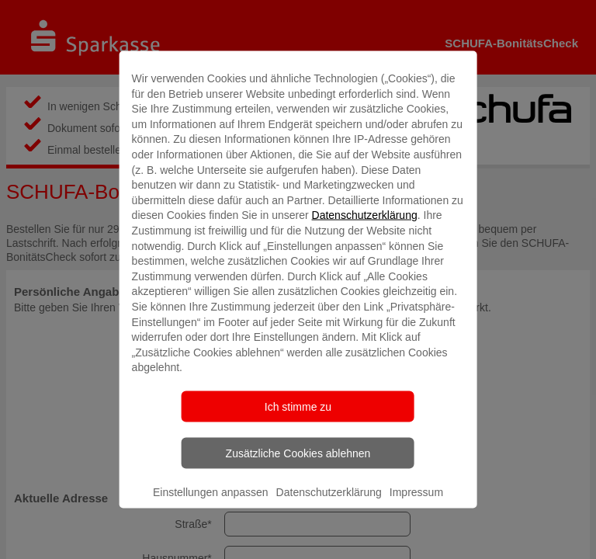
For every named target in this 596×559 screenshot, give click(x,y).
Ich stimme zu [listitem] (298, 406)
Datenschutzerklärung (365, 215)
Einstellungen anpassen (211, 491)
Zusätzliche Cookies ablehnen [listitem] (298, 452)
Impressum (416, 491)
